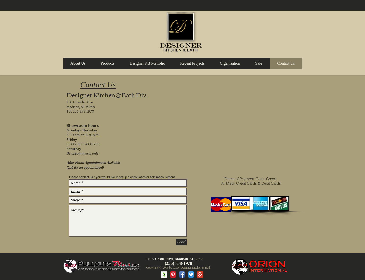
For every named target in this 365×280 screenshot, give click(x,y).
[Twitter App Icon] (191, 274)
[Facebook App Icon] (182, 274)
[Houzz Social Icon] (164, 274)
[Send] (181, 242)
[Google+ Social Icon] (200, 274)
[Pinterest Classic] (173, 274)
